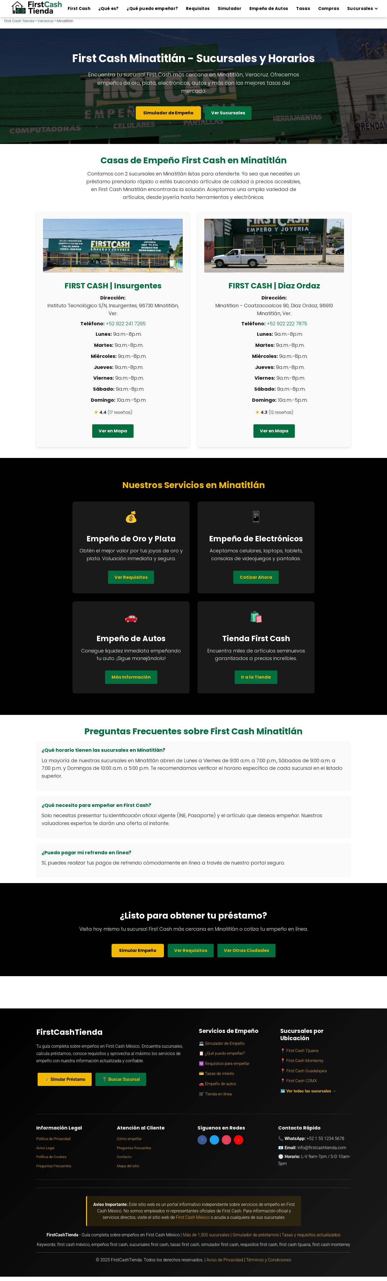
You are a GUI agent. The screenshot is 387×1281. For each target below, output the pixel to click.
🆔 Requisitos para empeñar (224, 1063)
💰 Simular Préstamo (64, 1079)
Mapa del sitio (128, 1166)
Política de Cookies (51, 1157)
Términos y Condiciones (268, 1259)
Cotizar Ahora (256, 577)
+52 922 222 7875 (287, 323)
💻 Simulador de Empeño (221, 1043)
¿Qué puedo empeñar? (152, 8)
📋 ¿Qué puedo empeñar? (222, 1053)
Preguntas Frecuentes (53, 1166)
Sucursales (360, 8)
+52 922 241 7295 (126, 323)
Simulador (229, 8)
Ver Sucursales (228, 113)
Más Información (131, 677)
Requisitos (198, 8)
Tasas (303, 8)
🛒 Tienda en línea (215, 1094)
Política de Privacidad (53, 1139)
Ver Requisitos (131, 577)
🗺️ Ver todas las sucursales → (308, 1091)
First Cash (79, 8)
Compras (328, 8)
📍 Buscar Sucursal (121, 1079)
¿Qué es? (108, 8)
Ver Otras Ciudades (246, 950)
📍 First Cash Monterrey (302, 1060)
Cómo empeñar (129, 1139)
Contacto (124, 1157)
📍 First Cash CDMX (298, 1080)
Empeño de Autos (268, 8)
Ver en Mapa (113, 431)
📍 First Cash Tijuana (299, 1050)
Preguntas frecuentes (134, 1148)
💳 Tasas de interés (216, 1073)
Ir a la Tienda (256, 677)
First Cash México (193, 1217)
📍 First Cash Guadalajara (303, 1070)
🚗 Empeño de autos (217, 1083)
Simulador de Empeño (168, 113)
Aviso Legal (45, 1148)
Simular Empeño (137, 950)
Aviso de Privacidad (224, 1259)
